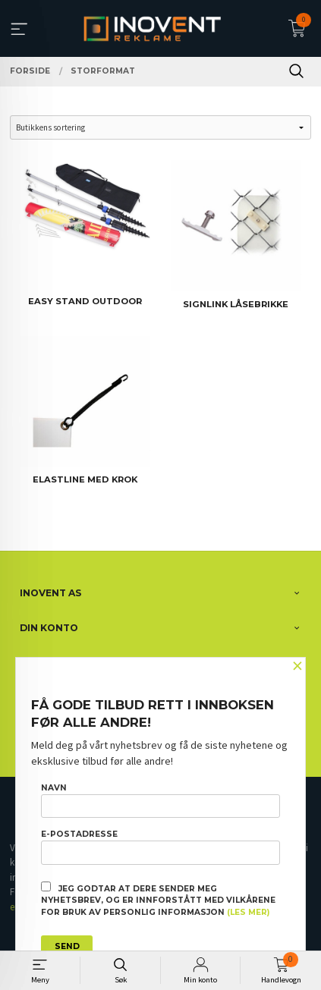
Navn (160, 800)
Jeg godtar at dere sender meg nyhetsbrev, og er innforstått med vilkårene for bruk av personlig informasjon (158, 900)
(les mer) (248, 912)
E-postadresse (160, 846)
